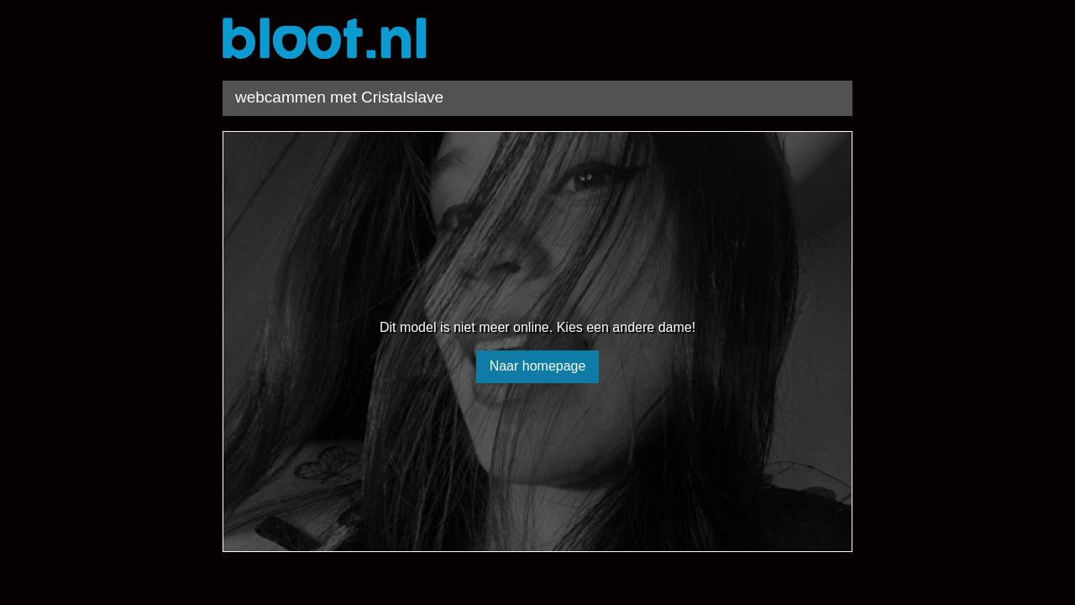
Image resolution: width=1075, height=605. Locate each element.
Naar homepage (538, 366)
